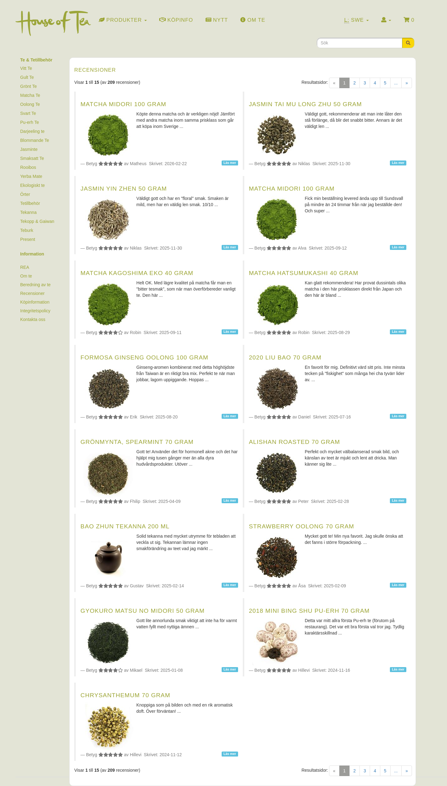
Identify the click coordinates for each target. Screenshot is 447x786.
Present (27, 239)
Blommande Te (34, 140)
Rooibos (28, 167)
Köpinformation (34, 302)
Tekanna (28, 212)
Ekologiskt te (32, 185)
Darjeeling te (32, 131)
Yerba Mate (31, 176)
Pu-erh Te (29, 122)
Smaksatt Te (32, 158)
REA (24, 267)
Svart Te (28, 113)
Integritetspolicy (35, 310)
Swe (356, 20)
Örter (25, 194)
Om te (26, 275)
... (396, 82)
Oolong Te (30, 104)
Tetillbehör (30, 203)
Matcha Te (30, 95)
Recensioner (32, 293)
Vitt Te (26, 68)
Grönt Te (28, 86)
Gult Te (27, 77)
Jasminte (29, 149)
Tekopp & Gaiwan (37, 221)
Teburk (26, 230)
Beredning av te (35, 284)
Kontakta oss (32, 319)
